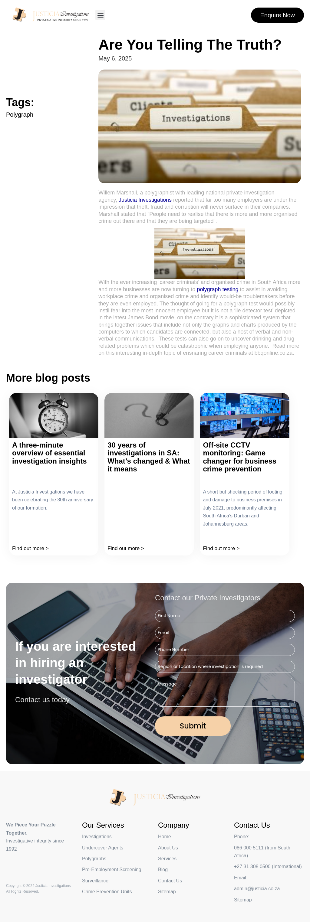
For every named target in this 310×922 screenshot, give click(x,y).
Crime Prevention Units (107, 891)
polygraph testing (217, 289)
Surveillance (95, 880)
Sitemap (243, 899)
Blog (163, 869)
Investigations (97, 836)
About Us (168, 847)
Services (167, 858)
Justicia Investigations (145, 200)
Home (164, 836)
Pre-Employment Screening (111, 869)
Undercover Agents (102, 847)
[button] (100, 15)
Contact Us (170, 880)
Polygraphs (94, 858)
